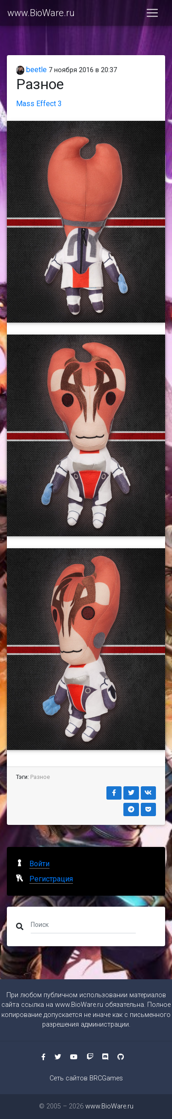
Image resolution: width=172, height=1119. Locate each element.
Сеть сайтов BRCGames (86, 1078)
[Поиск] (83, 924)
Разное (40, 776)
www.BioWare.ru (41, 12)
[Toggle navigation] (152, 13)
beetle (31, 69)
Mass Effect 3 (39, 103)
